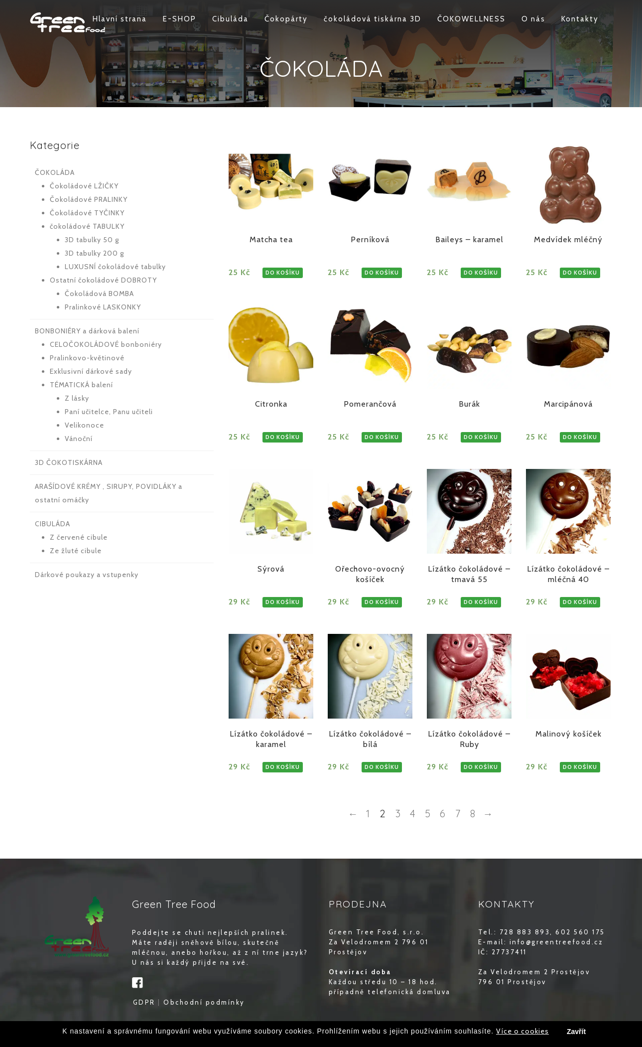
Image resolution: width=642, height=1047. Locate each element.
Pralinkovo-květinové (87, 357)
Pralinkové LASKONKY (103, 306)
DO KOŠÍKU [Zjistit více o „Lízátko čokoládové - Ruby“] (481, 766)
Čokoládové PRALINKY (89, 199)
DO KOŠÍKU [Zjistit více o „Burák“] (481, 437)
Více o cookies (522, 1031)
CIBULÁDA (52, 523)
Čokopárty (286, 18)
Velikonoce (84, 425)
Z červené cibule (79, 537)
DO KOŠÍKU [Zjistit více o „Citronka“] (282, 437)
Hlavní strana (120, 18)
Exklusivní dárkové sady (91, 371)
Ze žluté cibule (76, 550)
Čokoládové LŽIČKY (84, 185)
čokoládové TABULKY (87, 226)
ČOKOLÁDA (55, 172)
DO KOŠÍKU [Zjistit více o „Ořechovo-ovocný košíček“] (382, 601)
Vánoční (79, 438)
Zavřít (576, 1032)
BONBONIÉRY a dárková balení (87, 330)
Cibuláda (230, 18)
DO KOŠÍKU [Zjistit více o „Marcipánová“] (580, 437)
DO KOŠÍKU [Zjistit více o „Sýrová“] (282, 601)
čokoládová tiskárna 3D (372, 18)
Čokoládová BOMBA (99, 293)
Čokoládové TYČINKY (87, 212)
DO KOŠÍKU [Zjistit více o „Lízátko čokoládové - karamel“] (282, 766)
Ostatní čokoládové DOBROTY (103, 280)
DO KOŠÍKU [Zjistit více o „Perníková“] (382, 272)
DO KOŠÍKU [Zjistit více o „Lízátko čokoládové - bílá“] (382, 766)
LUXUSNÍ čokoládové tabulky (115, 266)
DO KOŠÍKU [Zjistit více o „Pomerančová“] (382, 437)
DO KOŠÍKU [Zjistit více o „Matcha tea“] (282, 272)
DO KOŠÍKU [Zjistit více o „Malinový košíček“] (580, 766)
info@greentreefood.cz (557, 942)
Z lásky (77, 398)
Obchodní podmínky (204, 1002)
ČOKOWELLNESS (471, 18)
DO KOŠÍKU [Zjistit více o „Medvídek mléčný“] (580, 272)
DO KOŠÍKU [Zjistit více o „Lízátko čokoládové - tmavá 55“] (481, 601)
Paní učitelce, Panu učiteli (109, 411)
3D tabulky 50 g (92, 239)
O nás (533, 18)
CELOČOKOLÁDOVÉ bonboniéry (106, 344)
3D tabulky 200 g (94, 253)
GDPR (144, 1002)
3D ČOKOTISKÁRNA (69, 462)
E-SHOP (179, 18)
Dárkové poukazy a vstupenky (86, 574)
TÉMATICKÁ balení (81, 384)
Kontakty (580, 18)
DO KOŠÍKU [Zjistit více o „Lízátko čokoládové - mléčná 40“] (580, 601)
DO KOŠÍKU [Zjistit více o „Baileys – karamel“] (481, 272)
